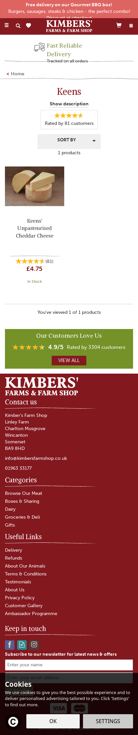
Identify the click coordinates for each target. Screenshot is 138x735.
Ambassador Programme (31, 613)
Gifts (10, 525)
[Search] (18, 26)
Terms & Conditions (25, 574)
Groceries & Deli (22, 517)
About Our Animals (25, 566)
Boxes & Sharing (22, 501)
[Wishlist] (30, 25)
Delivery (13, 550)
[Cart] (119, 24)
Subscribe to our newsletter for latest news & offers (61, 654)
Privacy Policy (20, 598)
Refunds (13, 558)
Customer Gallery (23, 605)
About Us (14, 590)
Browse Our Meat (23, 493)
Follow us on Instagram (34, 644)
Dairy (10, 509)
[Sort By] (69, 141)
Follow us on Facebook (9, 644)
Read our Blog (22, 644)
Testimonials (18, 582)
